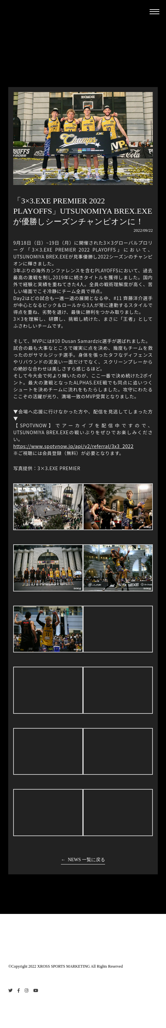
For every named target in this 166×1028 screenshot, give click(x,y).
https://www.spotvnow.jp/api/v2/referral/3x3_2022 (73, 446)
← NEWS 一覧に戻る (83, 860)
